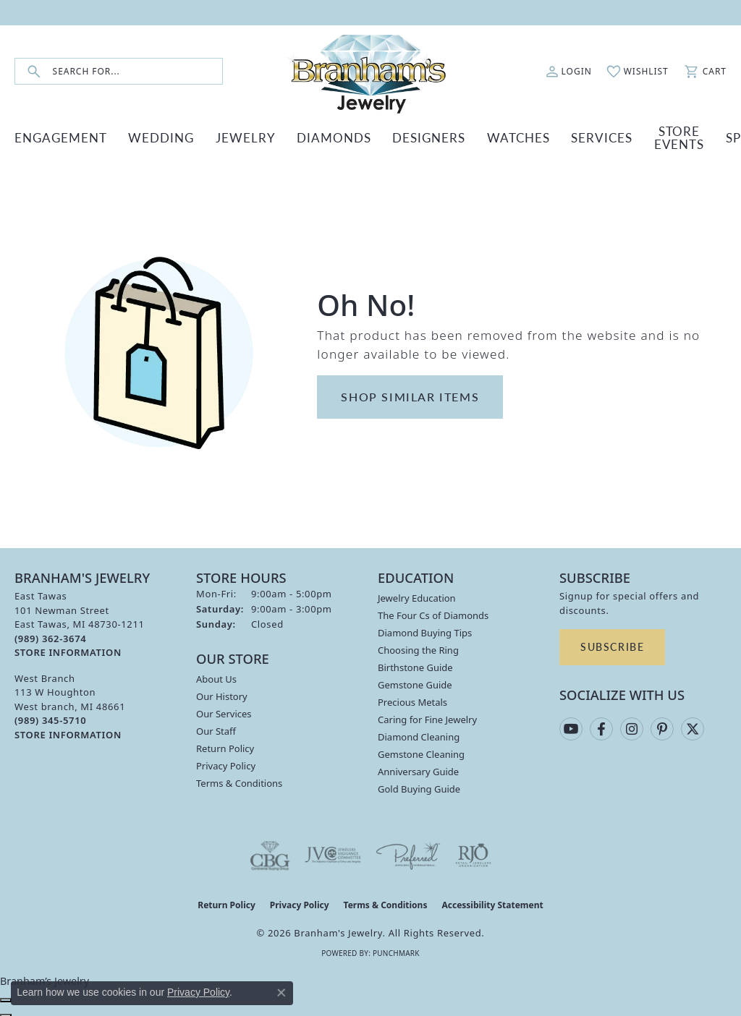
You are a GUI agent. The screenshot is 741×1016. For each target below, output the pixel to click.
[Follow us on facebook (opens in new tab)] (601, 725)
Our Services (224, 710)
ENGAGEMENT (56, 135)
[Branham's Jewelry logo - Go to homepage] (370, 71)
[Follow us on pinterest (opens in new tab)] (662, 725)
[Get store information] (68, 649)
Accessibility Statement (492, 901)
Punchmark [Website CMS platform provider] (396, 949)
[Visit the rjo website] (473, 852)
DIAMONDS (290, 135)
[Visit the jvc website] (333, 852)
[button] (569, 71)
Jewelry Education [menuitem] (417, 594)
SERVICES (519, 135)
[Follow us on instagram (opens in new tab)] (631, 725)
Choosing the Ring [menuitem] (418, 646)
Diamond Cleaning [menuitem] (419, 733)
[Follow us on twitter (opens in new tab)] (692, 725)
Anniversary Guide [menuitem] (418, 767)
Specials (650, 135)
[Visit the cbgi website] (270, 852)
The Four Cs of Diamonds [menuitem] (433, 611)
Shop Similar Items (410, 393)
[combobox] (137, 71)
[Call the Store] (50, 634)
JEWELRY (215, 135)
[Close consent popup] (281, 993)
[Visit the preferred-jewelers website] (408, 852)
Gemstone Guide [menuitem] (415, 681)
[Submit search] (34, 71)
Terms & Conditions (239, 779)
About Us (216, 675)
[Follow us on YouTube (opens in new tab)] (571, 725)
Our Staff (216, 727)
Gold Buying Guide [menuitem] (419, 785)
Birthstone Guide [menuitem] (415, 663)
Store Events (585, 135)
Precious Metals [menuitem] (412, 698)
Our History (221, 692)
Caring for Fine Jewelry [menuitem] (427, 715)
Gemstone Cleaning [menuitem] (421, 750)
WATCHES (448, 135)
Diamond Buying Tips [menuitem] (425, 629)
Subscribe (612, 643)
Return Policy (225, 744)
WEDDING (143, 135)
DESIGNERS (371, 135)
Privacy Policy (225, 762)
